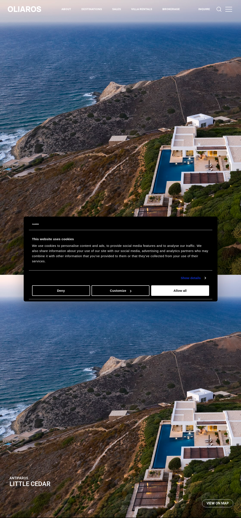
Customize (120, 290)
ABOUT (66, 9)
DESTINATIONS (91, 9)
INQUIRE (204, 9)
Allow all (180, 290)
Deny (61, 290)
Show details (191, 278)
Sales (116, 9)
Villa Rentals (141, 9)
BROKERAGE (171, 9)
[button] (228, 9)
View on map (218, 503)
